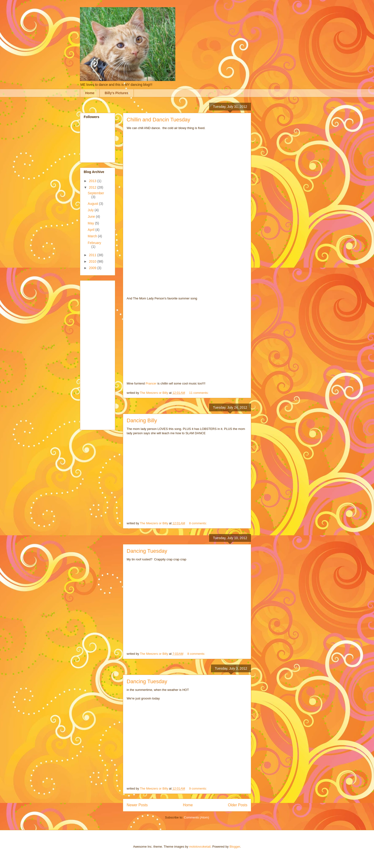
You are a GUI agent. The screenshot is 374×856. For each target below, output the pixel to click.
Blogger (234, 846)
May (91, 223)
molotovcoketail (200, 846)
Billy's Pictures (117, 93)
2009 (93, 268)
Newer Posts (137, 805)
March (93, 236)
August (93, 204)
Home (89, 93)
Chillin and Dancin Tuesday (158, 120)
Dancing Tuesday (147, 551)
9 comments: (198, 788)
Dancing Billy (142, 420)
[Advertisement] (103, 354)
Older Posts (237, 805)
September (96, 193)
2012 (93, 187)
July (91, 210)
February (94, 243)
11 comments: (199, 393)
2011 (93, 255)
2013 (93, 181)
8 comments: (198, 523)
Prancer (150, 383)
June (92, 216)
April (91, 230)
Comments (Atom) (196, 817)
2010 (93, 261)
